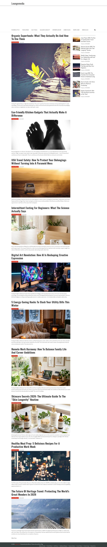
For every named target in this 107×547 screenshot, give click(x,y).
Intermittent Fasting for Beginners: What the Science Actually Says (40, 209)
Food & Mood (25, 30)
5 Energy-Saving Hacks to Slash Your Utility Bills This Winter (40, 303)
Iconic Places (67, 30)
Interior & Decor (57, 30)
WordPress (28, 543)
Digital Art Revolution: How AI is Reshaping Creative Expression (39, 256)
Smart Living (76, 30)
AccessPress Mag (39, 543)
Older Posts (13, 537)
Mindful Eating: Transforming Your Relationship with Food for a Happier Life (88, 57)
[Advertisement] (53, 17)
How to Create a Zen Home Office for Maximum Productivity (88, 84)
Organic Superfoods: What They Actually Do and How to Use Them (40, 37)
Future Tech (14, 261)
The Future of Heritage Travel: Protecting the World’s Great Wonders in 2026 (40, 492)
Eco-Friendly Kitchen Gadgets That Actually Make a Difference (39, 113)
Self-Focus (34, 30)
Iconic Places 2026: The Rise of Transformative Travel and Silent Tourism (87, 39)
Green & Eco (85, 30)
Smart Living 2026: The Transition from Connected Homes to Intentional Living (88, 75)
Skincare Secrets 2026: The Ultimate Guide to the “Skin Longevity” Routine (38, 397)
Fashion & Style (15, 30)
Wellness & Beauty (45, 30)
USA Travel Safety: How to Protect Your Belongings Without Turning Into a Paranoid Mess (39, 161)
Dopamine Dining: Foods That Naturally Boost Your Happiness (88, 67)
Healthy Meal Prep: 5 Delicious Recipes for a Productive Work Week (35, 444)
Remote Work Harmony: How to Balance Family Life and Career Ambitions (39, 350)
